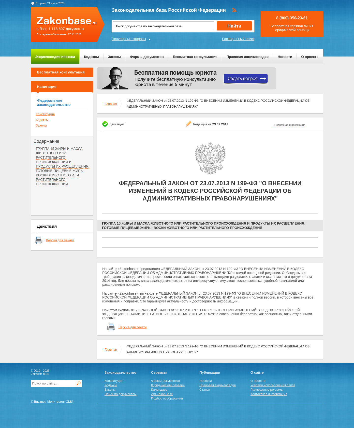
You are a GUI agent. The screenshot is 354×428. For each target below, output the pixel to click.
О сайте (257, 372)
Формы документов (147, 57)
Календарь (159, 389)
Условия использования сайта (273, 385)
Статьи (204, 389)
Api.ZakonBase (162, 394)
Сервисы (159, 372)
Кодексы (91, 57)
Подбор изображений (167, 398)
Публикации (209, 372)
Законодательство (120, 372)
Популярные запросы (129, 39)
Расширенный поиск (238, 39)
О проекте (309, 57)
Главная (111, 104)
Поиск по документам (120, 394)
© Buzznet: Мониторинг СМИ (52, 401)
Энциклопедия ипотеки (55, 57)
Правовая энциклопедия (247, 57)
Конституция (45, 114)
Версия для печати (60, 240)
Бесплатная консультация (195, 57)
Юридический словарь (168, 385)
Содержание (46, 141)
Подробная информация (289, 124)
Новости (285, 57)
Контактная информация (269, 394)
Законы (114, 57)
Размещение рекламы (267, 389)
